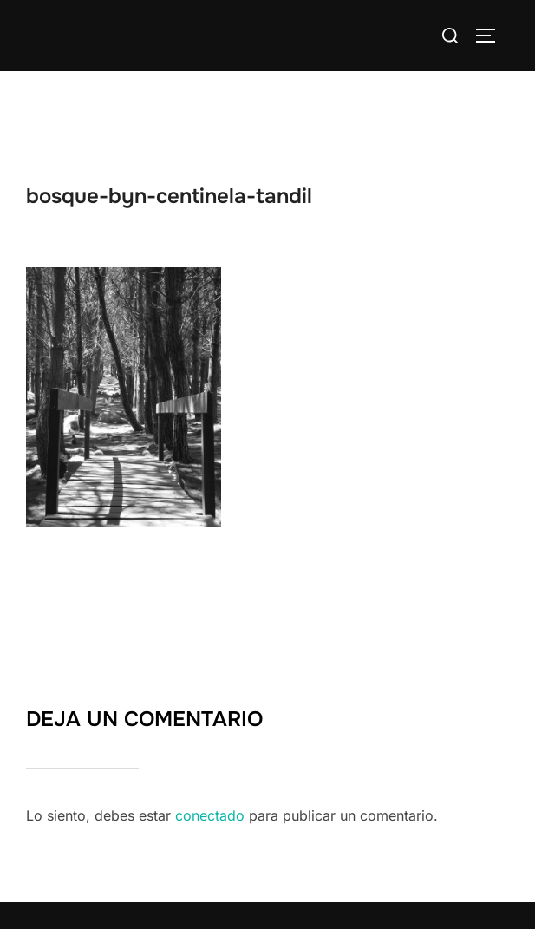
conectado (210, 815)
